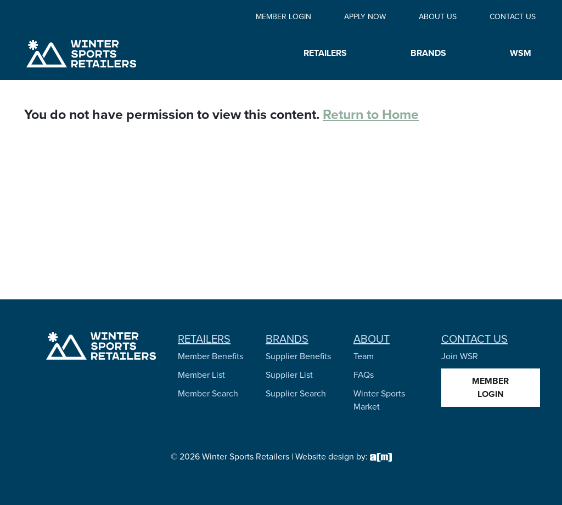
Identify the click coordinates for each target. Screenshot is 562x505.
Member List (201, 374)
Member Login (283, 16)
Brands (287, 339)
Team (363, 356)
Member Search (208, 393)
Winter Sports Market (379, 400)
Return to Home (371, 114)
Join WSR (459, 356)
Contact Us (513, 16)
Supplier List (289, 374)
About (371, 339)
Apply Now (365, 16)
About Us (438, 16)
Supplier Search (296, 393)
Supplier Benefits (298, 356)
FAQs (363, 374)
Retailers (204, 339)
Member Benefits (210, 356)
